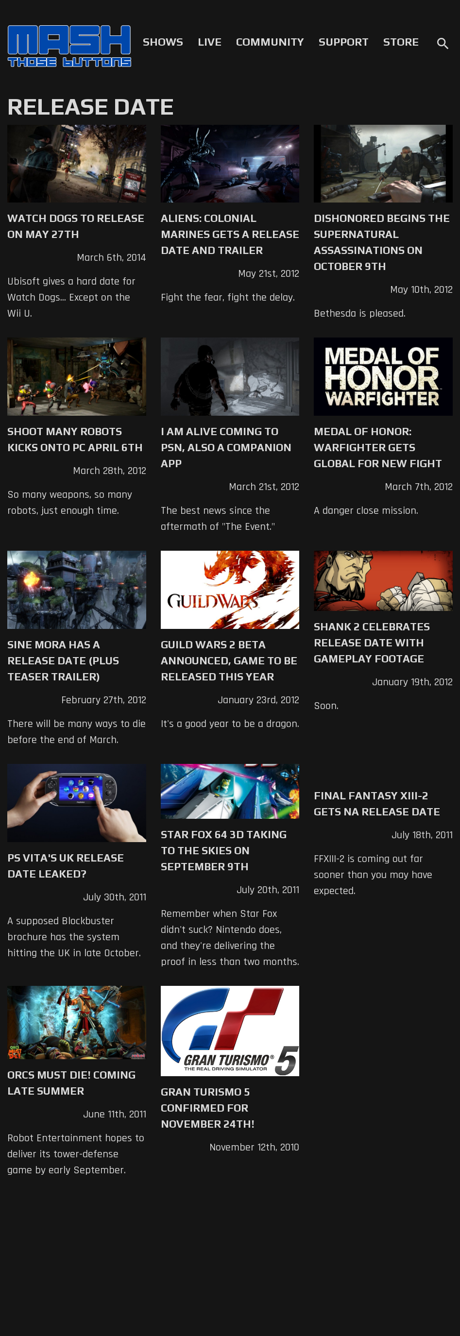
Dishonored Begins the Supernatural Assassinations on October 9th (382, 242)
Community (270, 41)
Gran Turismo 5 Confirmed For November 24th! (208, 1107)
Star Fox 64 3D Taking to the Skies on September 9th (224, 850)
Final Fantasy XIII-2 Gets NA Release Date (377, 803)
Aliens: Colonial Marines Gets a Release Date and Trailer (230, 234)
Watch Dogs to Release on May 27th (75, 226)
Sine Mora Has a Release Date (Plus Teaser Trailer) (63, 660)
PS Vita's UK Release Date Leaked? (65, 865)
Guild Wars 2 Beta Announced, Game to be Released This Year (229, 660)
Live (209, 41)
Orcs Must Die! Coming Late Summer (71, 1082)
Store (401, 41)
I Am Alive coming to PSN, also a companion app (226, 447)
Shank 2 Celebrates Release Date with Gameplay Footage (372, 642)
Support (344, 41)
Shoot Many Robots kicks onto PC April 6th (75, 439)
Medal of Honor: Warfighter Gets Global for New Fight (378, 447)
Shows (163, 41)
